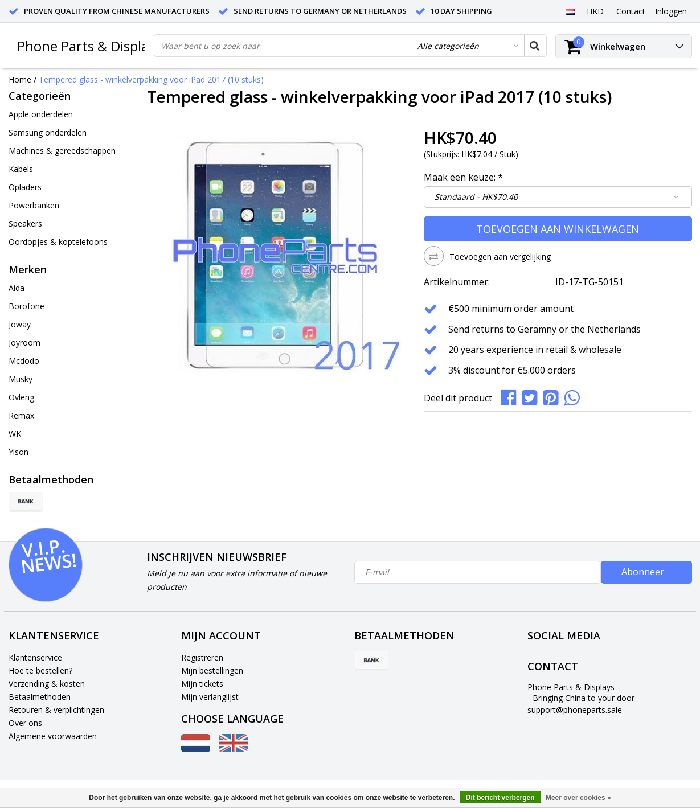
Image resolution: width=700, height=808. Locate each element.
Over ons (25, 722)
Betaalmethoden (40, 696)
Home (20, 79)
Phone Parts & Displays (89, 45)
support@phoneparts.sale (574, 709)
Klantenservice (35, 657)
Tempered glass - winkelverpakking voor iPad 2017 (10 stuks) (151, 79)
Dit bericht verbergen (500, 798)
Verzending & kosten (47, 683)
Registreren (202, 657)
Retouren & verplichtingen (56, 709)
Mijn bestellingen (212, 670)
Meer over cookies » (578, 798)
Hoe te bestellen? (40, 670)
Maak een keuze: (463, 177)
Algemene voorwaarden (53, 736)
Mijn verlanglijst (210, 696)
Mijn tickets (202, 683)
